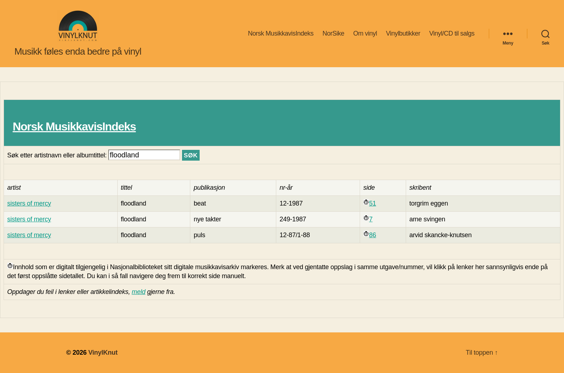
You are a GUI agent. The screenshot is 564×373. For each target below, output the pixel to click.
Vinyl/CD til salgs (451, 33)
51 (372, 203)
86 (372, 235)
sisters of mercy (29, 203)
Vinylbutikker (403, 33)
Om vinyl (365, 33)
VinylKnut (102, 352)
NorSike (333, 33)
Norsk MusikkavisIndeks (280, 33)
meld (138, 291)
